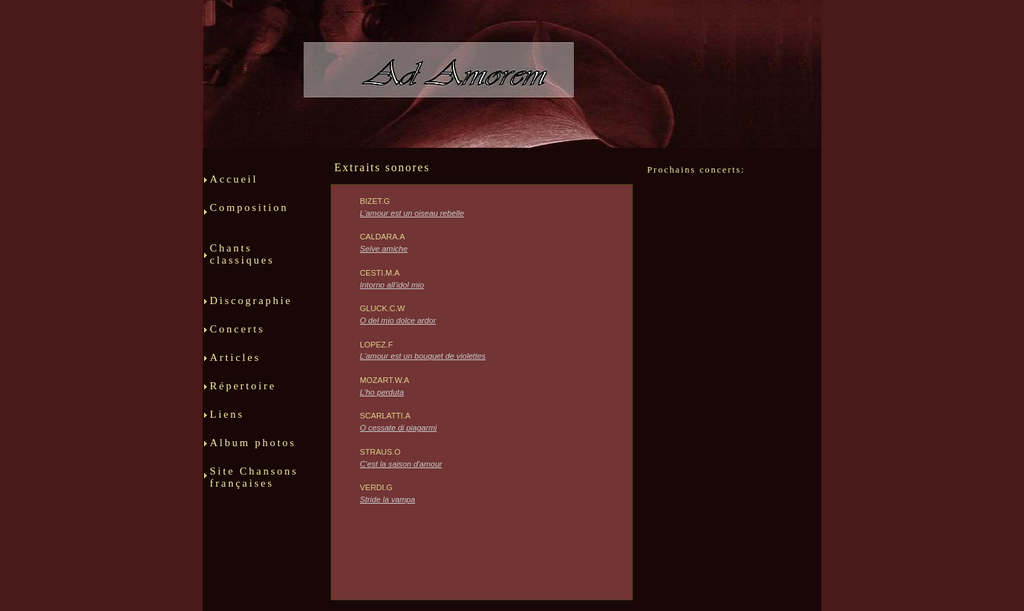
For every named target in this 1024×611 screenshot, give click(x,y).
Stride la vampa (387, 499)
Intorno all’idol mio (392, 285)
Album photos (253, 448)
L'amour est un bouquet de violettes (423, 356)
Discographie (251, 306)
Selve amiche (383, 248)
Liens (233, 420)
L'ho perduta (382, 392)
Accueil (234, 184)
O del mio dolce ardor (398, 320)
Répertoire (250, 391)
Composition (256, 219)
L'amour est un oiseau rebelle (412, 213)
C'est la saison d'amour (401, 464)
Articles (254, 363)
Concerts (239, 334)
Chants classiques (256, 265)
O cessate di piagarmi (398, 427)
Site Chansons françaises (254, 482)
